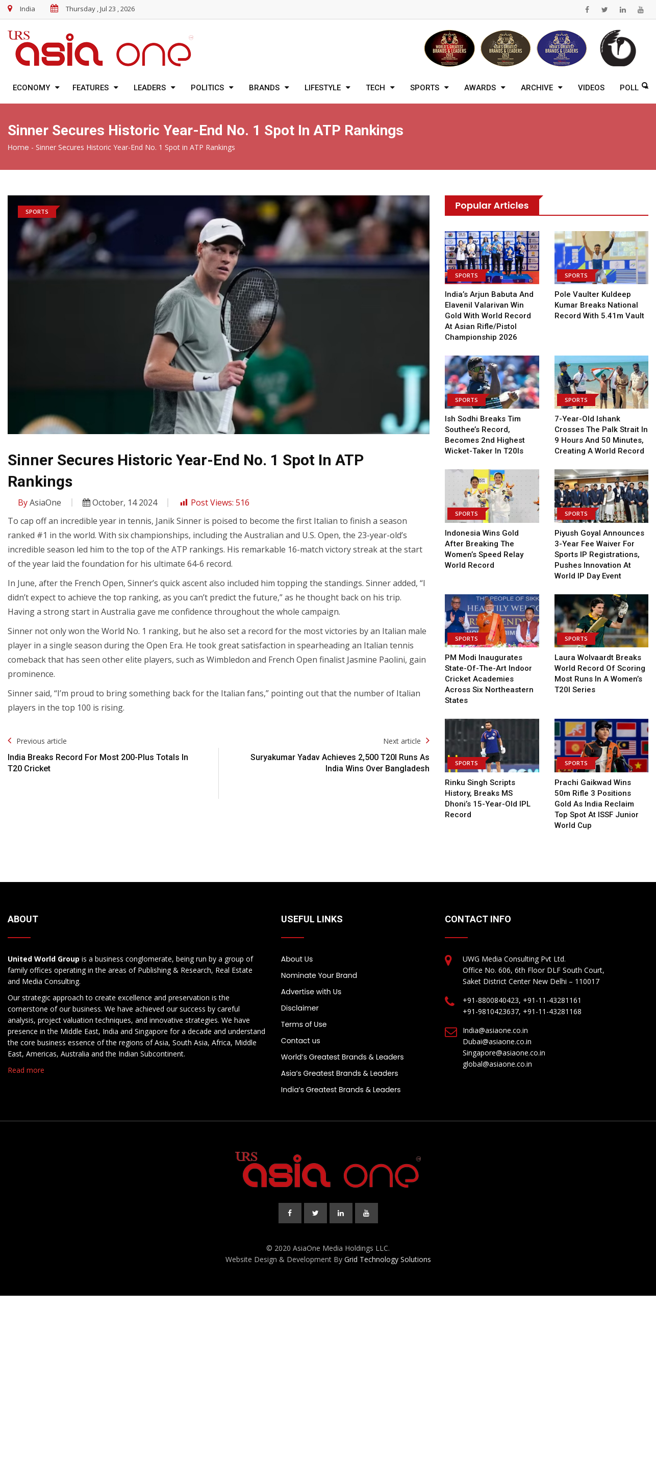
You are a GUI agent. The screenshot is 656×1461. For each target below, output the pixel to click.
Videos (591, 87)
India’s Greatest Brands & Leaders (341, 1090)
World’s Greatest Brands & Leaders (342, 1057)
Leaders (150, 87)
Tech (375, 87)
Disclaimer (300, 1008)
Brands (264, 87)
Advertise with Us (311, 992)
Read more (26, 1070)
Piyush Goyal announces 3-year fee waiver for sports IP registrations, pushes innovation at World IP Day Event (599, 554)
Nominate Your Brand (319, 975)
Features (90, 87)
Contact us (300, 1041)
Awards (480, 87)
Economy (31, 87)
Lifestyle (323, 87)
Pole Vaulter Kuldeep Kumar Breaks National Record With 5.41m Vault (599, 305)
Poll (629, 87)
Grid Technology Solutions (387, 1259)
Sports (424, 87)
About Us (297, 959)
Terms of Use (304, 1024)
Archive (537, 87)
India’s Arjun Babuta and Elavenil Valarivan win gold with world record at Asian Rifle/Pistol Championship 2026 (489, 316)
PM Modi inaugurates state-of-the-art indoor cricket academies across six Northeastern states (489, 679)
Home (18, 147)
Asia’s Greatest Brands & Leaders (339, 1073)
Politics (207, 87)
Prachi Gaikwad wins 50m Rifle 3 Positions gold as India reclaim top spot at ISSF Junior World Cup (596, 804)
